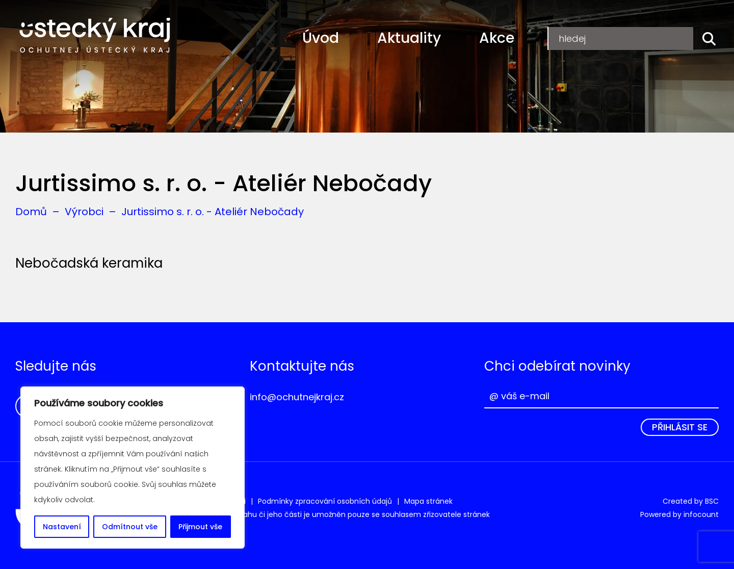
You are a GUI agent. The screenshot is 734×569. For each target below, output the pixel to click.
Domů (31, 211)
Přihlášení (660, 38)
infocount (701, 514)
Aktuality (409, 38)
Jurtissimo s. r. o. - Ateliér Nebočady (212, 211)
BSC (712, 501)
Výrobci (84, 211)
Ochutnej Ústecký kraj (95, 36)
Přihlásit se (679, 427)
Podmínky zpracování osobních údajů (325, 501)
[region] (132, 467)
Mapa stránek (428, 501)
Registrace (583, 38)
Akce (496, 38)
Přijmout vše (200, 527)
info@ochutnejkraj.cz (297, 397)
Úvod (320, 38)
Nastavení (62, 527)
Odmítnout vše (130, 527)
